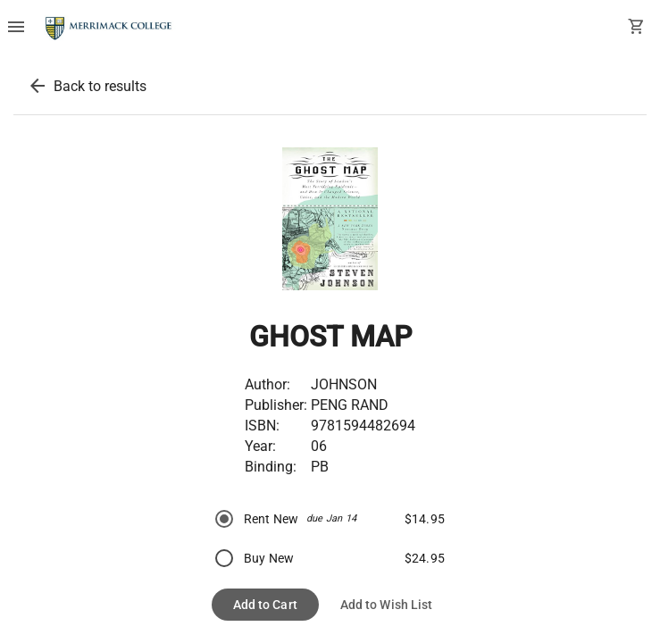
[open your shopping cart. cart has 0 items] (637, 29)
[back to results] (37, 86)
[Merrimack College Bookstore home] (109, 28)
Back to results (100, 86)
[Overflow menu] (16, 29)
